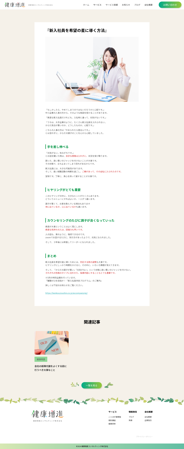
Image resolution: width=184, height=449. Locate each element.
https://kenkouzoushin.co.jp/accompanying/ (66, 293)
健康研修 (112, 423)
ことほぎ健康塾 (114, 417)
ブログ (137, 4)
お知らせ (126, 4)
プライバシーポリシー (144, 436)
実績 (130, 420)
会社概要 (148, 4)
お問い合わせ (170, 4)
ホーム (86, 4)
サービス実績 (112, 4)
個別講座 (112, 420)
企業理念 (148, 420)
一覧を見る (91, 385)
